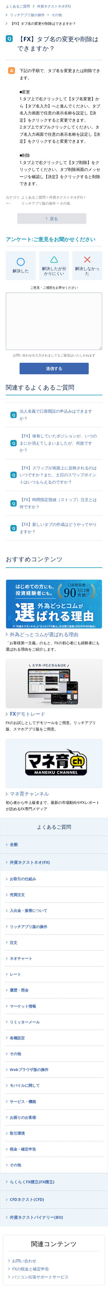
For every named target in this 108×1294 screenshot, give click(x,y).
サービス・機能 (23, 1101)
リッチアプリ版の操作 (27, 14)
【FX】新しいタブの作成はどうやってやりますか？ (58, 528)
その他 (57, 14)
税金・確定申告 (23, 1149)
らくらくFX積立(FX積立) (32, 1182)
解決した (21, 270)
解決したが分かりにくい (54, 271)
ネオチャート (21, 958)
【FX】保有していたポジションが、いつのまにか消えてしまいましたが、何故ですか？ (58, 443)
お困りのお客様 (23, 1117)
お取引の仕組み (23, 878)
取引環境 (17, 1133)
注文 (13, 942)
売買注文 (17, 894)
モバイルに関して (25, 1085)
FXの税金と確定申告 (30, 1269)
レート (15, 974)
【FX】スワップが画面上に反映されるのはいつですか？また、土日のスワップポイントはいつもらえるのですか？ (58, 475)
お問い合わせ (24, 1260)
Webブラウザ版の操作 (29, 1069)
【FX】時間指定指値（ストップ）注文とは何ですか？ (58, 503)
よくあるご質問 (18, 6)
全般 (14, 844)
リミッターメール (25, 1022)
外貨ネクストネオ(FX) (54, 6)
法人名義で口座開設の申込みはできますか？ (56, 414)
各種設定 (17, 1037)
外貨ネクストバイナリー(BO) (36, 1217)
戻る (54, 218)
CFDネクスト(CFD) (27, 1199)
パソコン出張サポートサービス (40, 1277)
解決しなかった (87, 271)
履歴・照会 (19, 990)
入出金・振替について (28, 910)
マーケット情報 (23, 1006)
